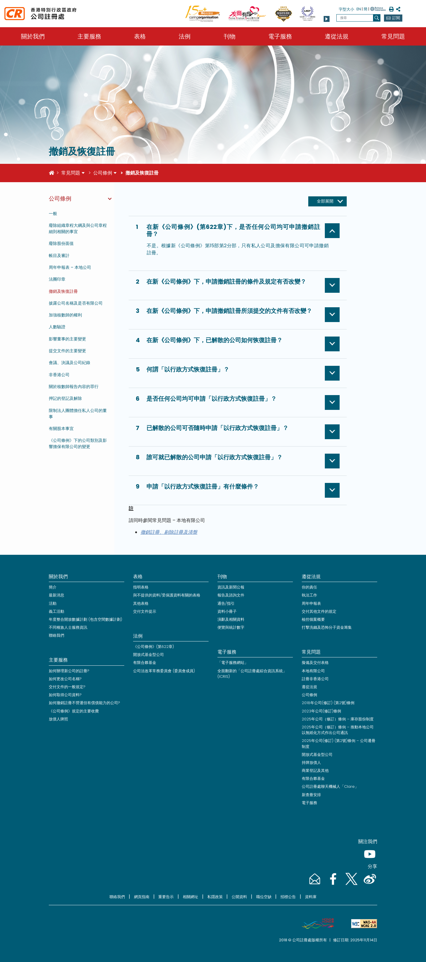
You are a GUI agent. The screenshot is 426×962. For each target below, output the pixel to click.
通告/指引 (226, 603)
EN (358, 9)
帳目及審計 (59, 255)
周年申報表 (311, 603)
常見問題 (393, 36)
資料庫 (311, 896)
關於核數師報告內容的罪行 (74, 386)
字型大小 (346, 9)
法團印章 (57, 279)
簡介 (53, 587)
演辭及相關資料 (230, 619)
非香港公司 (59, 375)
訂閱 (396, 18)
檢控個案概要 (313, 619)
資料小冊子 (227, 611)
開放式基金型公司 (148, 654)
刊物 (229, 36)
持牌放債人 (311, 762)
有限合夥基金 (144, 662)
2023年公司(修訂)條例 (321, 711)
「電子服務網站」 (232, 662)
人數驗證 (57, 327)
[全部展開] (327, 201)
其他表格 (141, 603)
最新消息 (56, 595)
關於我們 (33, 36)
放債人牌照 (58, 719)
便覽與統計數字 (230, 627)
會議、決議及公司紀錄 (69, 363)
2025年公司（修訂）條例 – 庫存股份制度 (338, 719)
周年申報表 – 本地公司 (70, 267)
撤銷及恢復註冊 (63, 291)
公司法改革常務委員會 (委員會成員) (164, 670)
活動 (53, 603)
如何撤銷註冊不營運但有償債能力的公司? (84, 702)
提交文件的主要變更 (67, 351)
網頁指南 (141, 896)
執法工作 (309, 595)
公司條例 (102, 172)
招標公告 (288, 896)
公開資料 (239, 896)
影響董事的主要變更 (67, 339)
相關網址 (190, 896)
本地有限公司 (313, 670)
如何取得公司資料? (65, 694)
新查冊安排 (311, 794)
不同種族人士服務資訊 (68, 627)
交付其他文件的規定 (319, 611)
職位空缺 (264, 896)
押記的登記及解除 (65, 398)
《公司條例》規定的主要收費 (74, 711)
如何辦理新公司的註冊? (69, 670)
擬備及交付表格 (315, 662)
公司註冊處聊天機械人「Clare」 (330, 786)
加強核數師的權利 (65, 315)
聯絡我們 (56, 635)
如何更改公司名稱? (65, 678)
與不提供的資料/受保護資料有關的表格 (166, 595)
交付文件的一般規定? (67, 686)
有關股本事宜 (61, 428)
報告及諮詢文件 (230, 595)
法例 (185, 36)
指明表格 (141, 587)
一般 (53, 213)
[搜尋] (376, 18)
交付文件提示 (144, 611)
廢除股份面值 (61, 243)
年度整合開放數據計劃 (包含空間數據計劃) (85, 619)
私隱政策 (215, 896)
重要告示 (166, 896)
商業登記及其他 (315, 770)
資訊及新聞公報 (230, 587)
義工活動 (56, 611)
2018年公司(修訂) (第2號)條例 (328, 702)
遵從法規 (336, 36)
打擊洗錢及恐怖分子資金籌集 (327, 627)
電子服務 (280, 36)
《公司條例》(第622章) (153, 646)
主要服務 (89, 36)
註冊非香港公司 (315, 678)
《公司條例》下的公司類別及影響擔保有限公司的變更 (78, 443)
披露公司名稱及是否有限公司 (76, 303)
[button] (327, 19)
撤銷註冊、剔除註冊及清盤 (169, 532)
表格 (140, 36)
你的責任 (309, 587)
